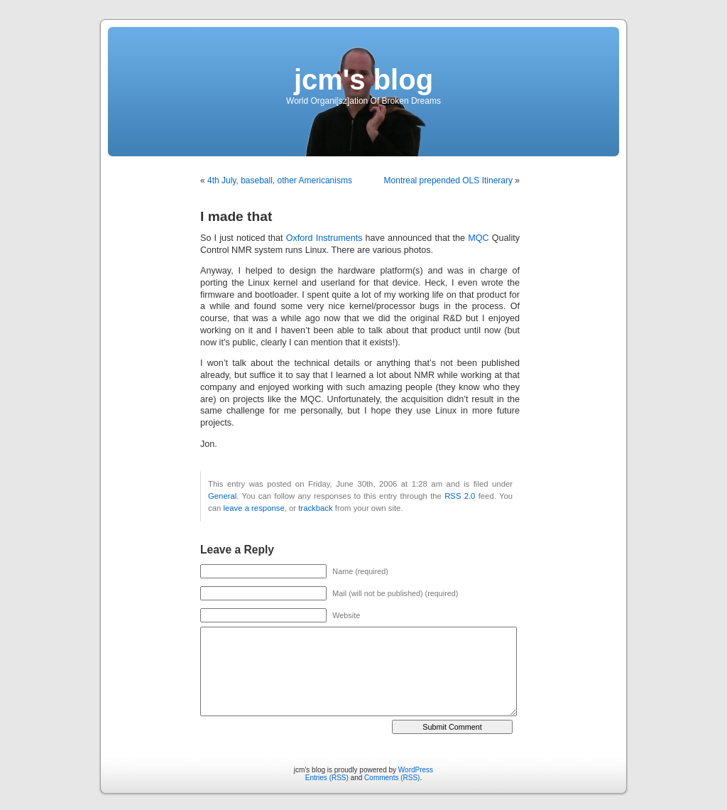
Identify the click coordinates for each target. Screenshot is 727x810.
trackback (315, 508)
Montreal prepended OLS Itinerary (448, 180)
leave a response (253, 508)
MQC (478, 238)
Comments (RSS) (392, 778)
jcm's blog (363, 79)
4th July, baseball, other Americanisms (279, 180)
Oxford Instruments (324, 238)
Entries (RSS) (327, 778)
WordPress (415, 770)
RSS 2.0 (459, 496)
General (222, 496)
